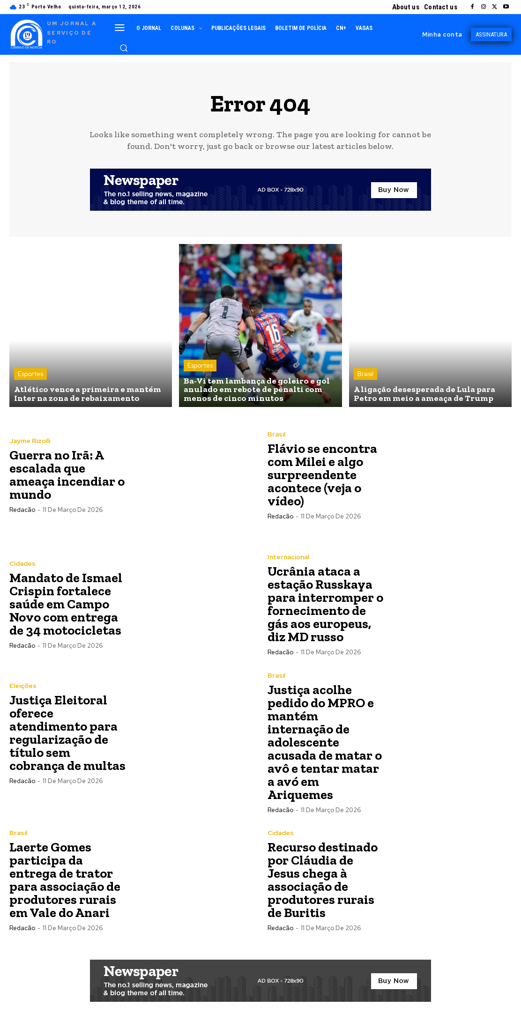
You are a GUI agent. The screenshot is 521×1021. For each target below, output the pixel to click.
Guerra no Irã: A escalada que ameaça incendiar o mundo (67, 474)
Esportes (30, 374)
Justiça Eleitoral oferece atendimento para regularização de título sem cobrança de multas (67, 732)
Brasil (365, 374)
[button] (123, 48)
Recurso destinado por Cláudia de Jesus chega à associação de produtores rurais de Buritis (323, 879)
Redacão (22, 510)
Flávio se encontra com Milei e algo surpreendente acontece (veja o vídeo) (322, 475)
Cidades (22, 563)
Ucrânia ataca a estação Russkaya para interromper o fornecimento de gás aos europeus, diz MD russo (325, 603)
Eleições (23, 685)
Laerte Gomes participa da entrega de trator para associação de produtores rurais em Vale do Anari (64, 879)
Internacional (288, 557)
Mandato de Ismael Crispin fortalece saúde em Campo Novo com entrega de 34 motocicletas (65, 604)
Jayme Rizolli (29, 440)
